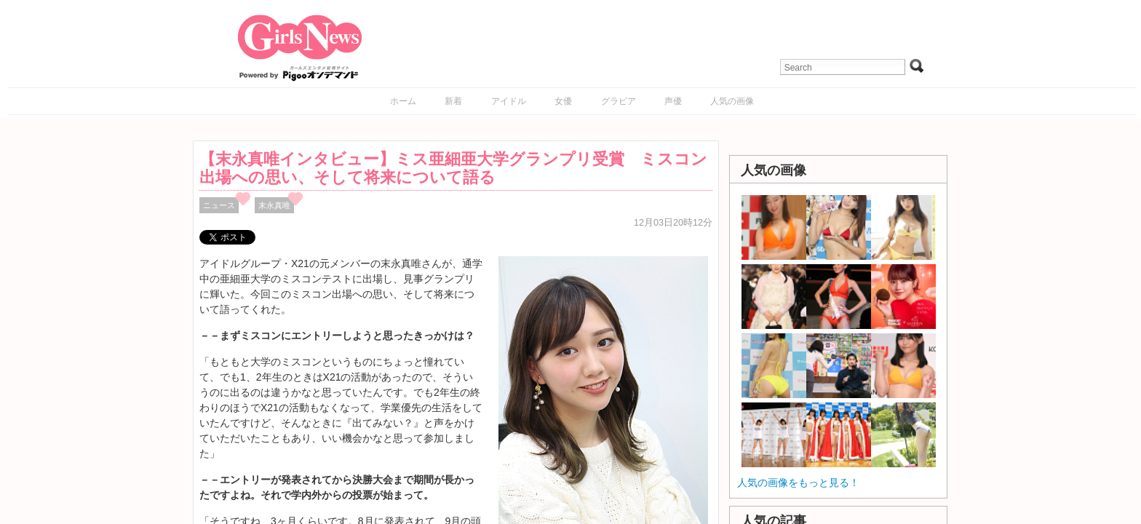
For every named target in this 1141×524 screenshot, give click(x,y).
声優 (673, 101)
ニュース (219, 205)
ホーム (403, 101)
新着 (453, 101)
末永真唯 (274, 205)
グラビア (618, 101)
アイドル (508, 101)
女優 (563, 101)
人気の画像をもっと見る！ (798, 482)
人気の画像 (732, 101)
